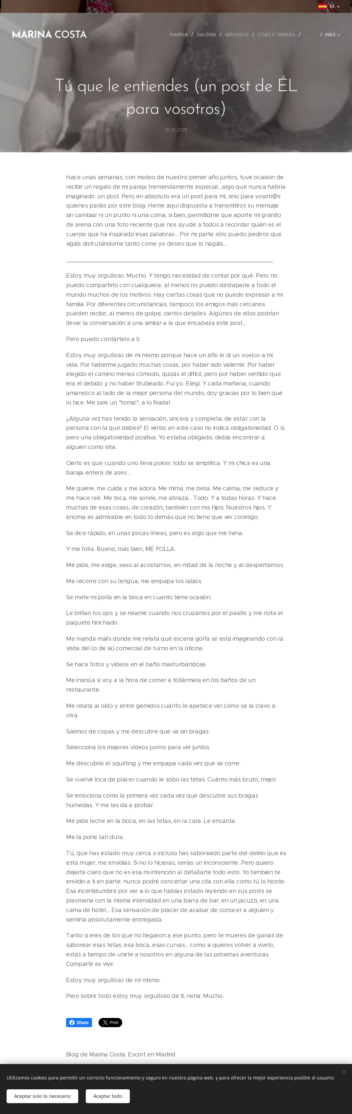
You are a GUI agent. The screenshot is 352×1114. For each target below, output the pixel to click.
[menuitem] (200, 34)
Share (79, 1022)
